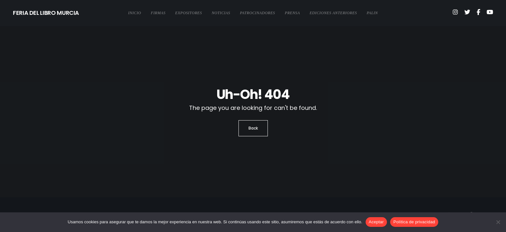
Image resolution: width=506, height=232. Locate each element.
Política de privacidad (414, 221)
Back (253, 128)
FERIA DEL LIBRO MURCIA (46, 13)
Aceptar (376, 221)
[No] (498, 222)
